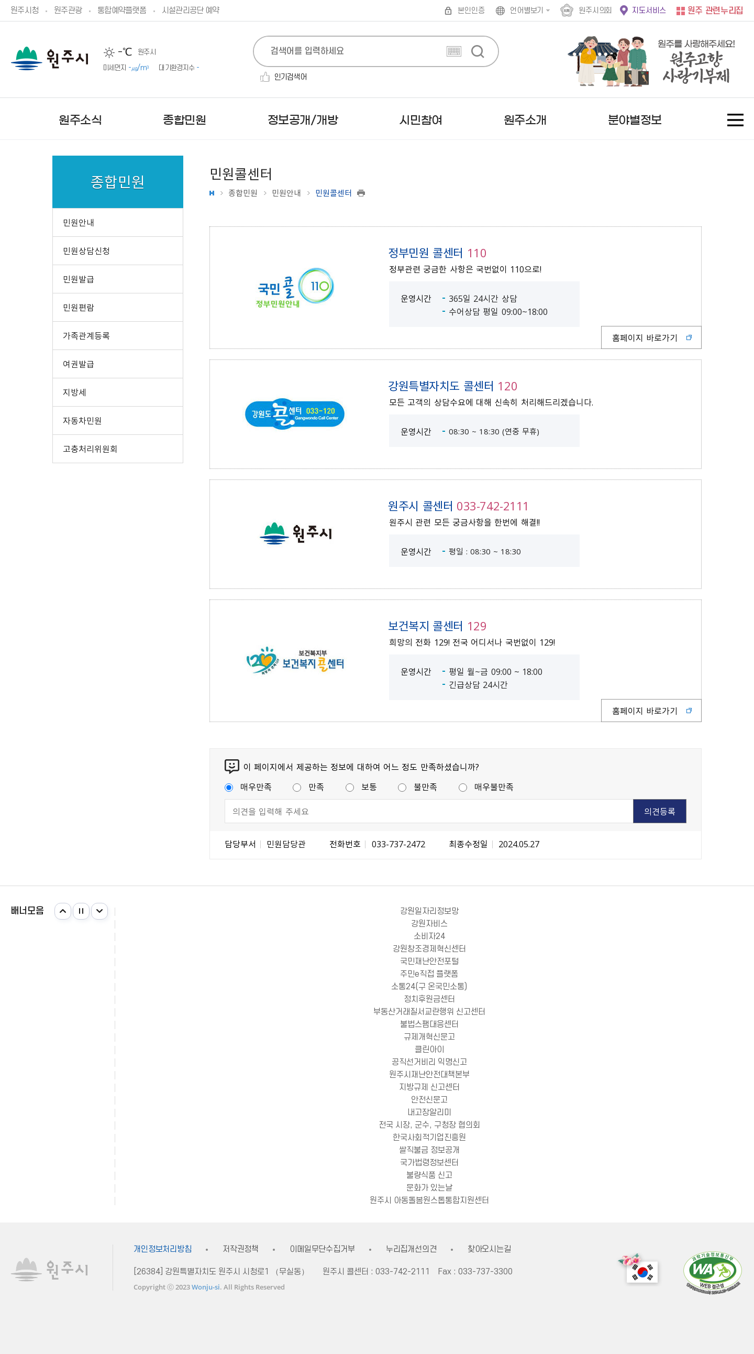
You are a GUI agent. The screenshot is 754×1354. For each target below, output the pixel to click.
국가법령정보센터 (429, 1162)
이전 (62, 911)
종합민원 (243, 193)
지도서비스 (649, 10)
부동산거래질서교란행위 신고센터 (429, 1012)
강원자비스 (429, 924)
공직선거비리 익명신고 (429, 1062)
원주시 (49, 58)
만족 (308, 786)
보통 (361, 786)
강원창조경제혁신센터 (429, 949)
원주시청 (24, 10)
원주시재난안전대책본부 (429, 1074)
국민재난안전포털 (429, 961)
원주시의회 (595, 10)
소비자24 (429, 936)
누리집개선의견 (411, 1249)
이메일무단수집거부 (322, 1249)
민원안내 (286, 193)
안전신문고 (429, 1100)
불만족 (417, 786)
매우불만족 (486, 786)
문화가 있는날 (429, 1188)
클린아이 (429, 1049)
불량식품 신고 (429, 1175)
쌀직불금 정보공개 (429, 1150)
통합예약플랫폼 (121, 10)
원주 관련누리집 (716, 11)
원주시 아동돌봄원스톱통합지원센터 (429, 1200)
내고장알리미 (429, 1112)
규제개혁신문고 (429, 1037)
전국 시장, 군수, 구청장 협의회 (429, 1125)
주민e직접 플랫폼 (429, 974)
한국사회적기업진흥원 (429, 1137)
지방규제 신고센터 (429, 1087)
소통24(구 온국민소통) (429, 986)
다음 (99, 911)
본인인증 (471, 10)
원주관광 (68, 10)
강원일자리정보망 (429, 911)
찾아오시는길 (489, 1249)
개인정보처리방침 (163, 1249)
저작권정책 (241, 1249)
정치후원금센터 (429, 999)
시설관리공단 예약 (190, 10)
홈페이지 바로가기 (645, 337)
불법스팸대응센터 (429, 1024)
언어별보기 (527, 10)
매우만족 (248, 786)
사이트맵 (735, 120)
